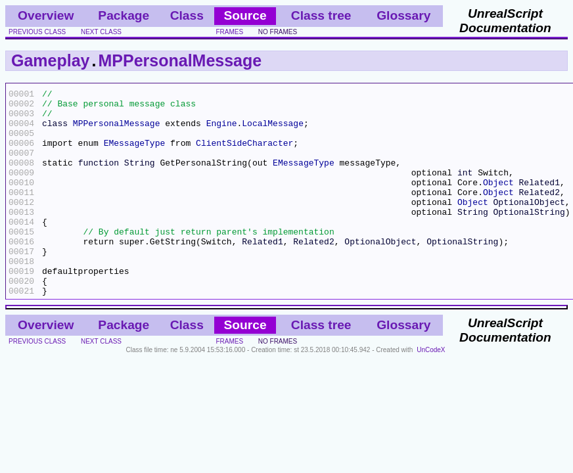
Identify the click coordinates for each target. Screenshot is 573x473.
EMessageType (135, 154)
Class (187, 15)
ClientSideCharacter (244, 154)
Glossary (403, 15)
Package (123, 15)
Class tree (321, 15)
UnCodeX (431, 391)
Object (498, 202)
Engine (221, 131)
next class (101, 31)
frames (229, 31)
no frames (277, 31)
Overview (46, 15)
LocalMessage (273, 131)
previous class (37, 31)
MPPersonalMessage (180, 60)
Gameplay (50, 60)
